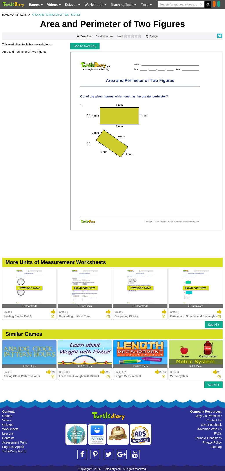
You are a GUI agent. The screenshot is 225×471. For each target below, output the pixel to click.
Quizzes (7, 424)
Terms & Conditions (208, 438)
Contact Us (214, 420)
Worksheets (10, 429)
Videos (7, 420)
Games (7, 416)
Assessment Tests (14, 442)
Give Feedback (211, 424)
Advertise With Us (209, 429)
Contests (8, 438)
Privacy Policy (212, 442)
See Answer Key (85, 46)
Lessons (8, 433)
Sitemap (216, 447)
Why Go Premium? (209, 416)
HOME (5, 14)
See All (214, 324)
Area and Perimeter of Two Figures (24, 51)
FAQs (218, 433)
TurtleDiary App (14, 451)
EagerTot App (13, 447)
